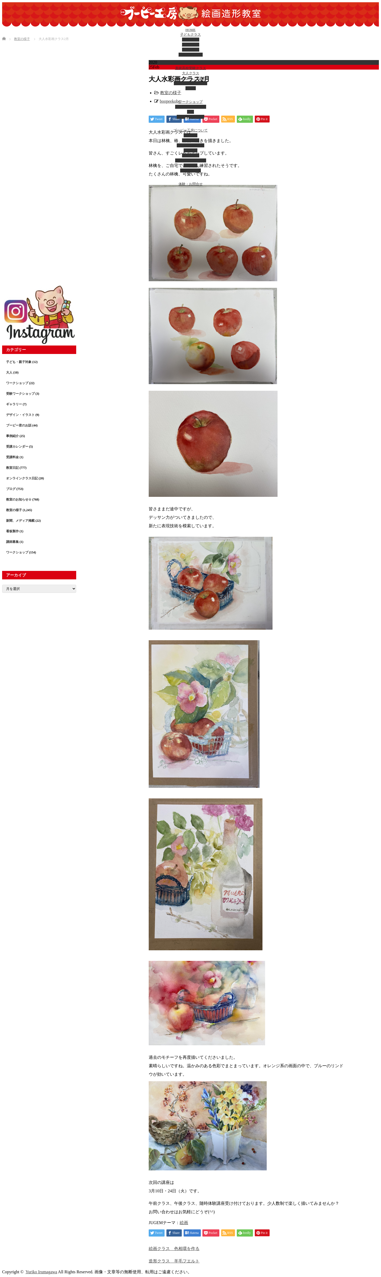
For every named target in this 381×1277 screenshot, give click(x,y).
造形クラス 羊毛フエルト (174, 1261)
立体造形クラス (191, 55)
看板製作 (12, 531)
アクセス (190, 135)
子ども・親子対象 (190, 117)
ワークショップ (191, 102)
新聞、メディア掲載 (20, 520)
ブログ (11, 489)
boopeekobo (170, 101)
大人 (190, 112)
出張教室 (190, 150)
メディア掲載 (190, 170)
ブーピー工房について (190, 130)
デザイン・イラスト (190, 160)
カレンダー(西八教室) (190, 83)
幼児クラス (190, 50)
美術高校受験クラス (190, 68)
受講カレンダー (17, 446)
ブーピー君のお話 (190, 145)
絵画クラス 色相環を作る (174, 1248)
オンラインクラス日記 (22, 478)
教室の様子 (170, 92)
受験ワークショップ (190, 107)
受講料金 (12, 457)
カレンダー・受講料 (190, 78)
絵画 (184, 1222)
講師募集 (12, 542)
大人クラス (190, 73)
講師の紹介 (190, 140)
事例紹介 (12, 436)
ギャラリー (190, 155)
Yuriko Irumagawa (41, 1272)
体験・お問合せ (191, 184)
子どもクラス (190, 35)
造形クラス (190, 45)
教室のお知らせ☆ (18, 499)
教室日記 (190, 165)
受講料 (190, 88)
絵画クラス (190, 40)
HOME (190, 30)
